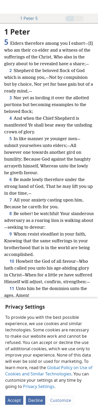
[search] (91, 7)
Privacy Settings (38, 386)
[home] (8, 7)
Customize (60, 400)
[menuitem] (8, 7)
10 (11, 261)
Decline (35, 400)
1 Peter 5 (26, 18)
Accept (14, 400)
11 (11, 288)
